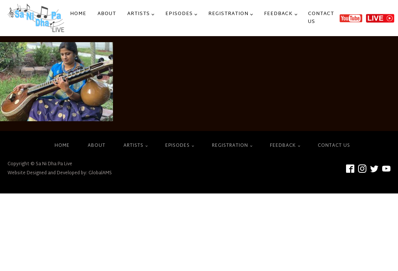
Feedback (278, 13)
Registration (228, 13)
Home (78, 13)
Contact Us (321, 17)
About (107, 13)
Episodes (179, 13)
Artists (138, 13)
